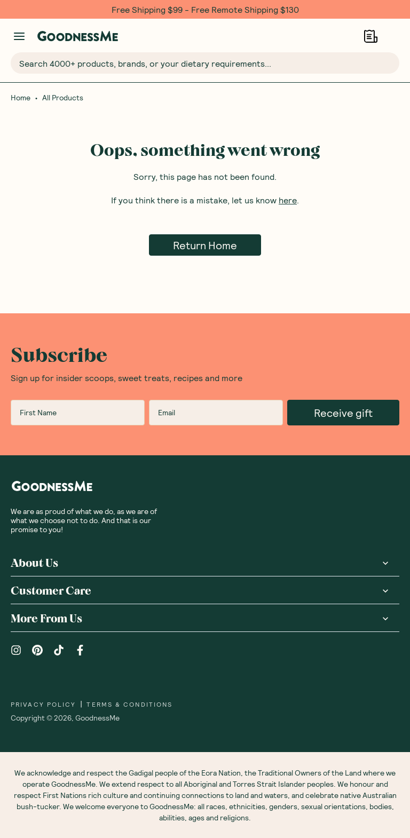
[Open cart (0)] (392, 36)
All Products (62, 97)
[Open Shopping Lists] (370, 36)
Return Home (205, 245)
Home (20, 97)
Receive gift (343, 412)
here (288, 200)
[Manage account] (19, 36)
